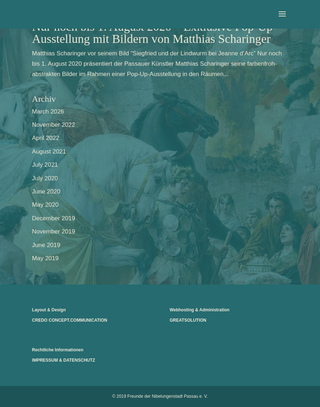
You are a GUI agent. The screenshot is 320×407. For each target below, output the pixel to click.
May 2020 (45, 204)
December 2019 (53, 218)
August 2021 (49, 151)
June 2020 (46, 191)
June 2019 (46, 245)
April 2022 (46, 138)
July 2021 (45, 164)
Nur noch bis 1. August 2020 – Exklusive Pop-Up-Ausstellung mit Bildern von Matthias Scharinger (154, 32)
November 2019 (53, 231)
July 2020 (45, 178)
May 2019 (45, 258)
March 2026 (48, 111)
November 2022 (53, 124)
